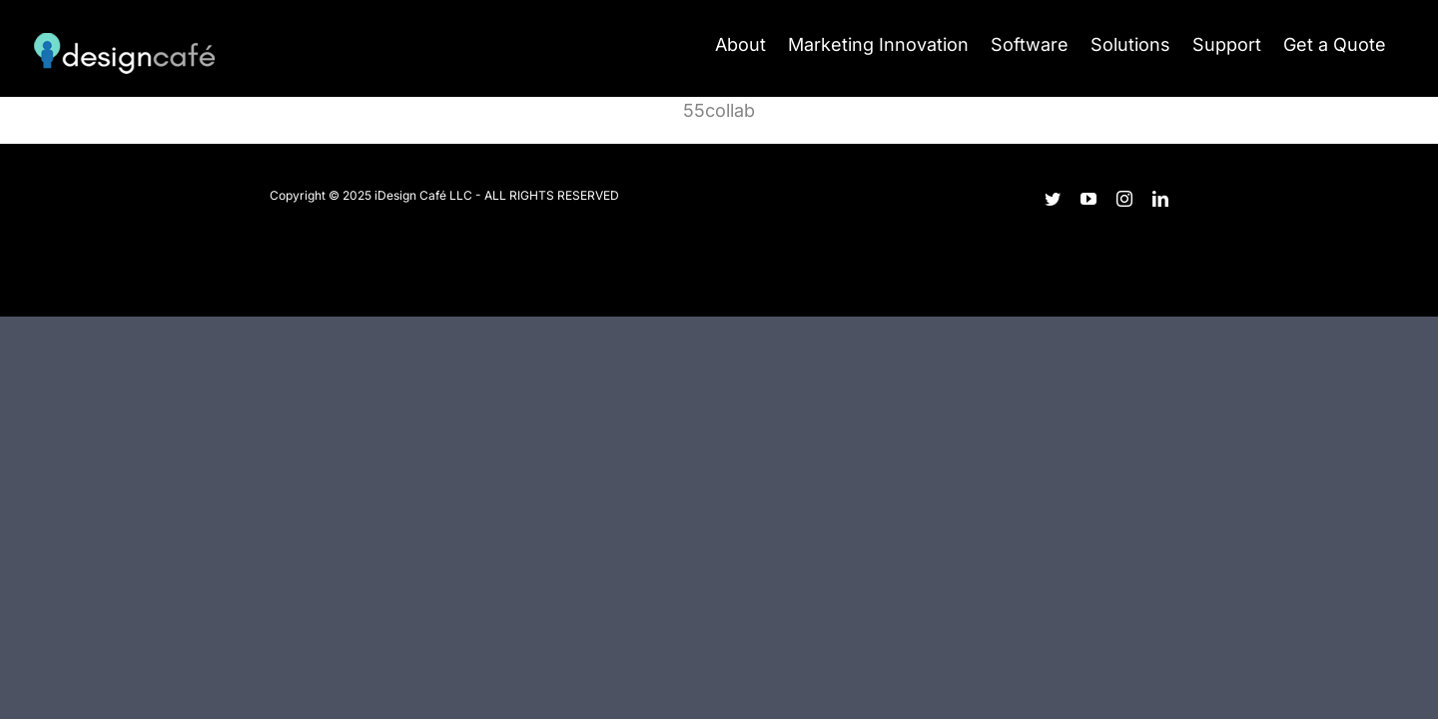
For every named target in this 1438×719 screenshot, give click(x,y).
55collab (719, 110)
